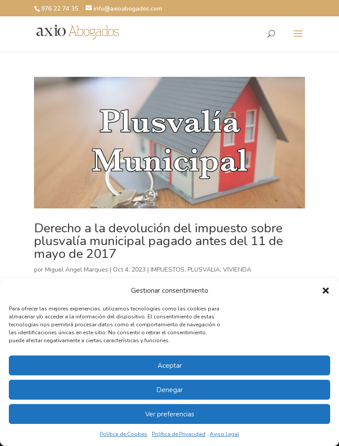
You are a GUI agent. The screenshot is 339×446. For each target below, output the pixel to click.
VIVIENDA (237, 269)
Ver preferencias (169, 414)
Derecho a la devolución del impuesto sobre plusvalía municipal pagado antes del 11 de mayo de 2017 (158, 240)
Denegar (169, 390)
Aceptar (170, 365)
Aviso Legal (224, 434)
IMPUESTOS (168, 269)
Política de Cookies (123, 434)
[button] (325, 290)
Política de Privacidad (178, 434)
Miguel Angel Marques (76, 269)
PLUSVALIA (204, 269)
